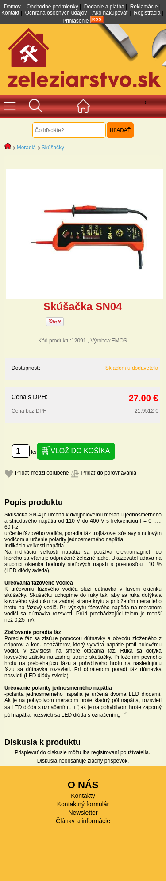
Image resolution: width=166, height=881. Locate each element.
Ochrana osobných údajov (56, 13)
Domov (12, 7)
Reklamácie (144, 7)
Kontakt (10, 13)
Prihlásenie (75, 21)
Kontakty (83, 795)
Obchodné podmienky (52, 7)
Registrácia (147, 13)
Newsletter (82, 812)
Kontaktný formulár (83, 804)
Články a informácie (83, 820)
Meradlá (26, 147)
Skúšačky (53, 147)
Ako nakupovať (110, 13)
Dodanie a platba (104, 7)
